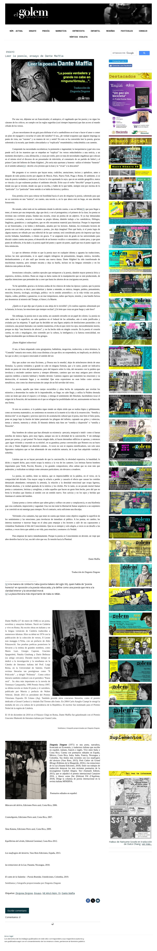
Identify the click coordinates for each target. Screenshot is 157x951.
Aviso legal (8, 936)
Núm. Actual (16, 31)
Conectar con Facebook (120, 65)
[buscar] (124, 53)
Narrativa (61, 31)
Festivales (127, 31)
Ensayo (32, 31)
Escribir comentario (17, 910)
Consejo (143, 31)
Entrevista (78, 31)
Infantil (95, 31)
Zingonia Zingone (24, 893)
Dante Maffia (68, 893)
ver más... (147, 843)
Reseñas (110, 31)
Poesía (46, 31)
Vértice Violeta (78, 37)
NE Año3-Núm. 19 (51, 893)
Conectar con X (118, 61)
